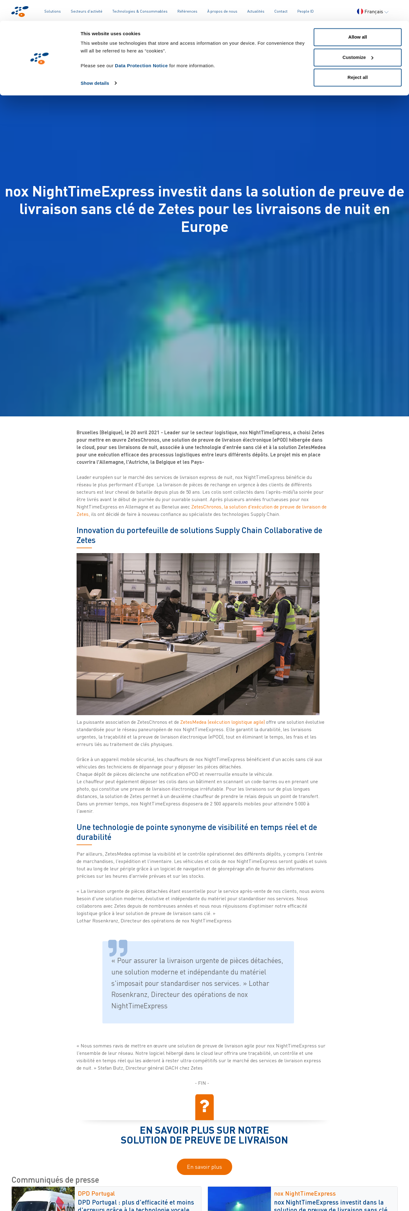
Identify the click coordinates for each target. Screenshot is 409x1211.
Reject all (357, 56)
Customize (358, 36)
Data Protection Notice (141, 44)
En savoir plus (204, 1166)
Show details (95, 62)
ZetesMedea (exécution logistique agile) (222, 722)
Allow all (357, 16)
